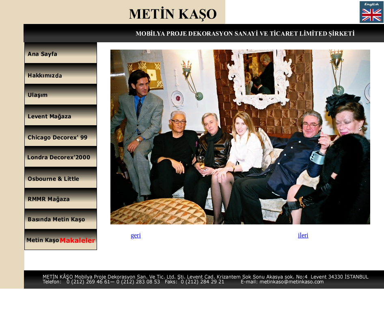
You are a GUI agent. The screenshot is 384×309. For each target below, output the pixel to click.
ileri (303, 235)
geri (136, 235)
